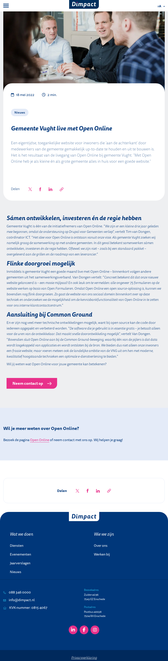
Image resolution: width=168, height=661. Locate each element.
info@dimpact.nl (19, 600)
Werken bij (102, 554)
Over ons (100, 545)
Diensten (16, 545)
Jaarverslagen (20, 563)
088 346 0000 (17, 592)
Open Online (39, 440)
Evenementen (20, 554)
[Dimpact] (84, 4)
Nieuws (15, 572)
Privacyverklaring (84, 657)
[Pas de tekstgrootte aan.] (161, 6)
